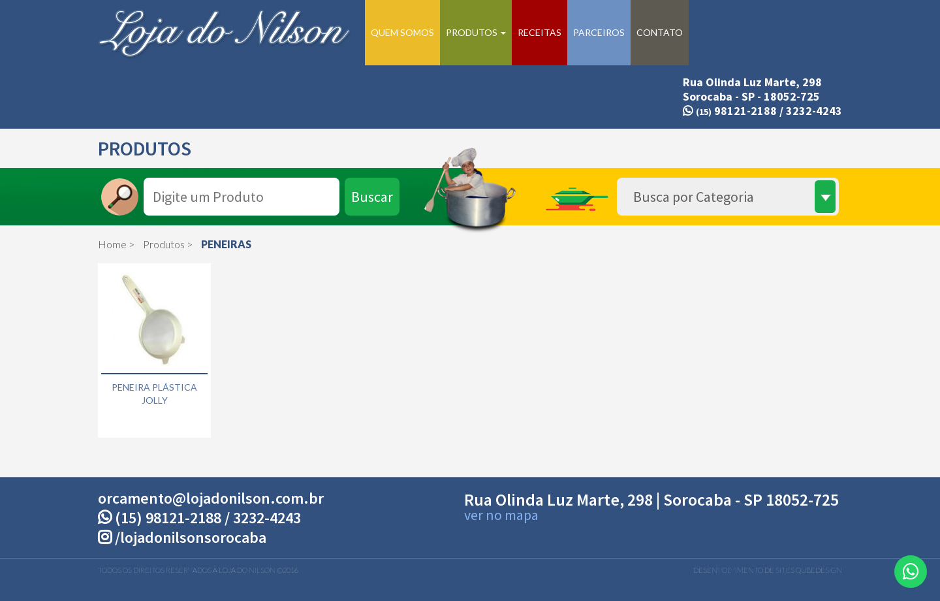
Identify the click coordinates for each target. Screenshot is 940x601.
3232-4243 (814, 110)
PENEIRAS (226, 244)
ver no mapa (501, 515)
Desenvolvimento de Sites (743, 570)
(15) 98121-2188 (168, 518)
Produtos (164, 244)
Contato (659, 32)
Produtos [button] (476, 32)
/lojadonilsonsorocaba (182, 537)
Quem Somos (402, 32)
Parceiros (599, 32)
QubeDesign (819, 570)
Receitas (539, 32)
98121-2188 (730, 110)
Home (112, 244)
